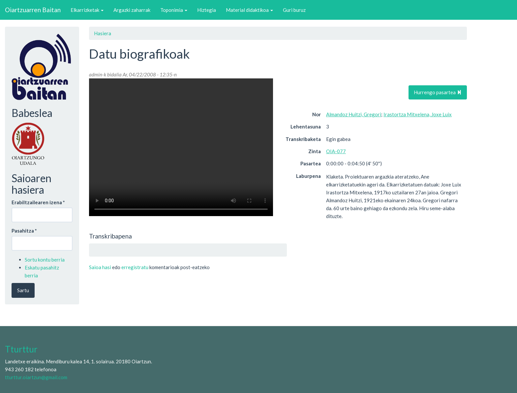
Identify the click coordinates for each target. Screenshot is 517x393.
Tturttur (21, 349)
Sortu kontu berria (45, 260)
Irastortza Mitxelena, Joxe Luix (417, 114)
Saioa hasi (100, 267)
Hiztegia (206, 10)
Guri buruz (294, 10)
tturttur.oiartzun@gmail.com (36, 377)
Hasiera (102, 33)
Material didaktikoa (249, 10)
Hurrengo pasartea (438, 92)
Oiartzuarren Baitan (33, 10)
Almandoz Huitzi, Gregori (353, 114)
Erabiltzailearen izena (38, 202)
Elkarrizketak (87, 10)
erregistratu (134, 267)
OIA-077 (336, 151)
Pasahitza (24, 231)
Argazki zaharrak (131, 10)
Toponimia (173, 10)
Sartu (23, 290)
